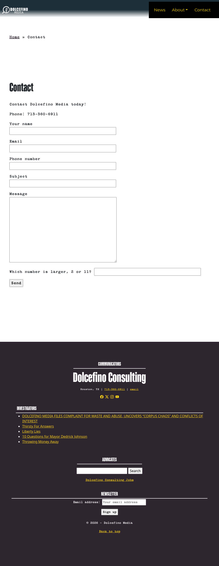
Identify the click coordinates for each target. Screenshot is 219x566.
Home (14, 37)
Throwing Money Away (40, 441)
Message (63, 227)
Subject (62, 180)
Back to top (109, 531)
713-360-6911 (114, 389)
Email (62, 145)
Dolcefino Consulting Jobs (110, 480)
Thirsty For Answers (38, 426)
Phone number (62, 162)
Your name (62, 127)
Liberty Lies (31, 431)
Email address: (109, 502)
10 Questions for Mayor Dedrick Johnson (54, 436)
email (134, 389)
